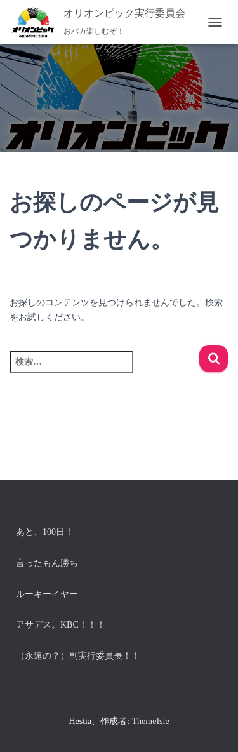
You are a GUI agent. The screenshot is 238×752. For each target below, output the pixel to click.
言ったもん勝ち (47, 563)
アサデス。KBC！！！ (60, 624)
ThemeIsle (150, 721)
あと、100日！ (45, 532)
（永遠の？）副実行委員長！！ (78, 656)
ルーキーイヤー (47, 594)
